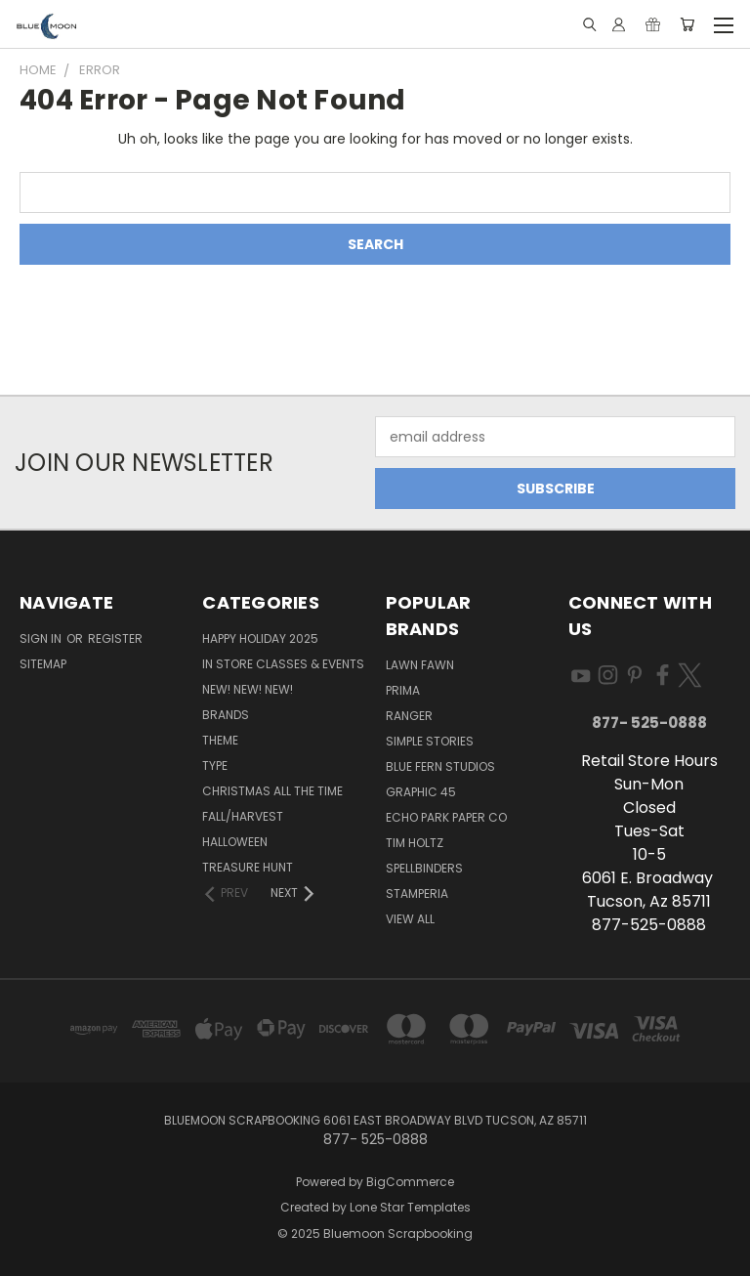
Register (115, 638)
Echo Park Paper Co (446, 817)
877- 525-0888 (649, 722)
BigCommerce (410, 1181)
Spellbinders (424, 868)
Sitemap (43, 664)
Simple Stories (430, 741)
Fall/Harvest (242, 816)
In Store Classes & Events (283, 664)
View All (410, 919)
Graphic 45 (421, 792)
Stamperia (417, 893)
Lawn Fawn (420, 665)
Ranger (409, 715)
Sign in (42, 638)
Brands (225, 714)
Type (215, 765)
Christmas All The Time (272, 791)
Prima (403, 690)
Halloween (235, 841)
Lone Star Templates (410, 1207)
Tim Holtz (414, 842)
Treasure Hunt (247, 867)
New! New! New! (247, 689)
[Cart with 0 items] (687, 24)
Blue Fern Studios (440, 766)
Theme (220, 740)
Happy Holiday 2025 (260, 638)
